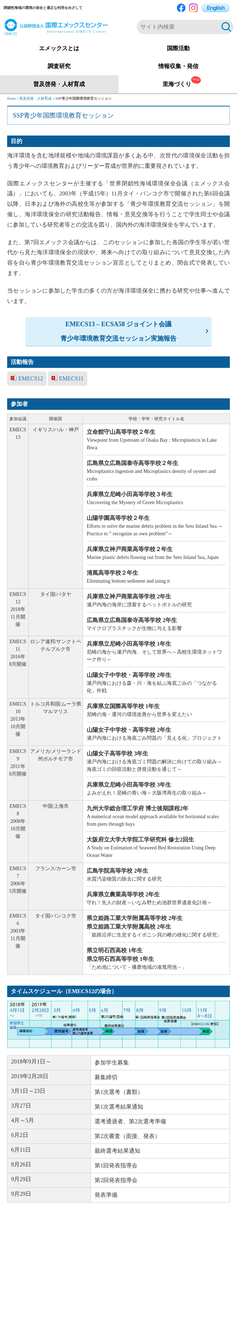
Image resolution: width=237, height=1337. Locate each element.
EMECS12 (30, 378)
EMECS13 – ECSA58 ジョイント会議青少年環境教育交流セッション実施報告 (118, 331)
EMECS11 (71, 378)
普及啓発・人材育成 (35, 98)
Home (11, 98)
